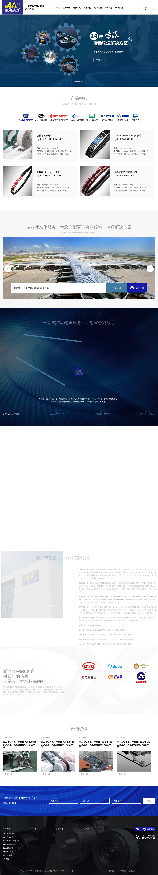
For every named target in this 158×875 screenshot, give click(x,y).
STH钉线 (6, 859)
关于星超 (87, 8)
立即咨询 (137, 288)
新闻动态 (108, 8)
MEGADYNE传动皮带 (11, 841)
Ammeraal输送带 (9, 844)
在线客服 (148, 829)
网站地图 (123, 871)
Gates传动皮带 (8, 837)
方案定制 (116, 288)
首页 (58, 8)
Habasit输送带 (8, 848)
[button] (77, 81)
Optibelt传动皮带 (9, 833)
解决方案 (77, 8)
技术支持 (132, 871)
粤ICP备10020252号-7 (66, 871)
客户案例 (98, 8)
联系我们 (119, 8)
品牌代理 (66, 8)
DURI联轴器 (7, 855)
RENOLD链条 (8, 852)
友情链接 (112, 871)
